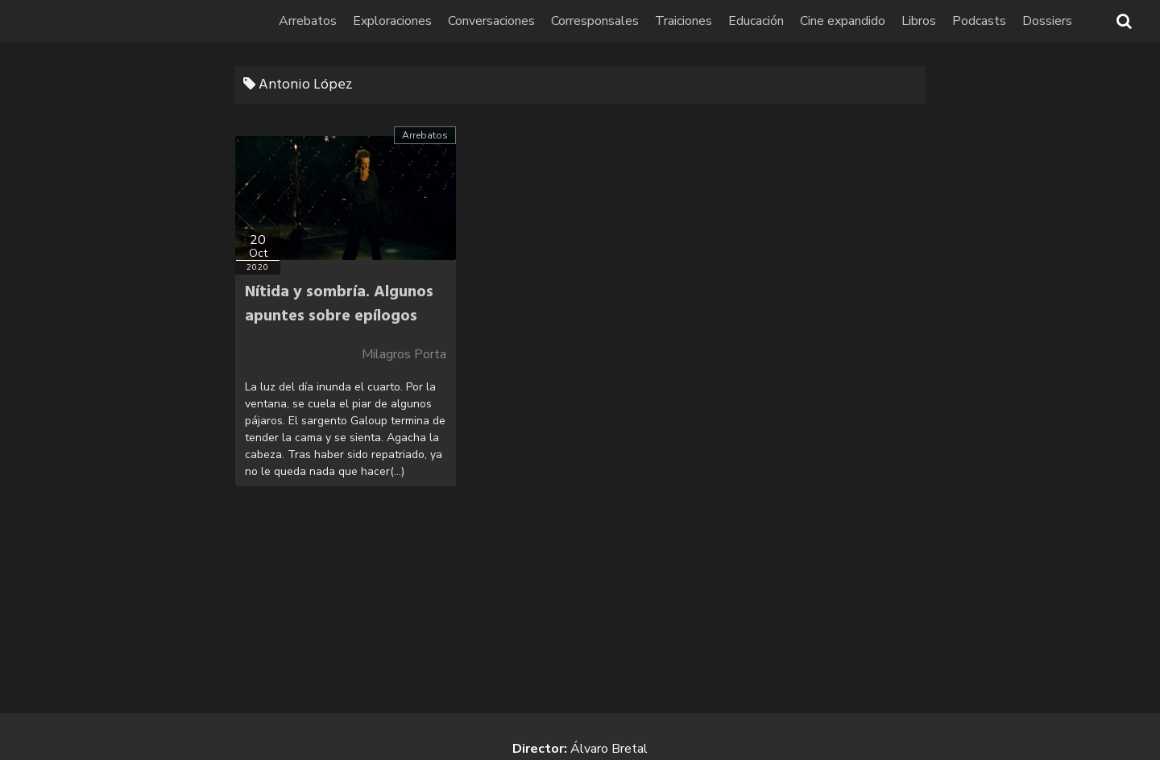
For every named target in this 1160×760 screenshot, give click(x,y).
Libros (918, 21)
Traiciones (683, 21)
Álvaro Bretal (609, 749)
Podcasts (979, 21)
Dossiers (1047, 21)
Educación (756, 21)
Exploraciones (392, 21)
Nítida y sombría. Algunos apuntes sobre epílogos (339, 304)
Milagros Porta (404, 354)
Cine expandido (842, 21)
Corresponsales (595, 21)
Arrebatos (308, 21)
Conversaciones (491, 21)
